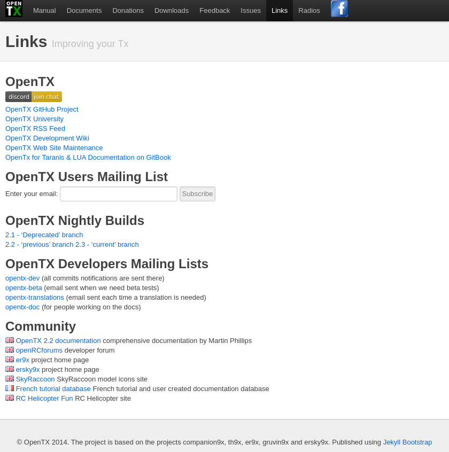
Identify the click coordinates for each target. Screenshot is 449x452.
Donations (128, 10)
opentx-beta (23, 288)
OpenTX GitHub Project (42, 109)
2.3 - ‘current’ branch (107, 244)
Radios (309, 10)
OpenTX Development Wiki (47, 138)
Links (280, 10)
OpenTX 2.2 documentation (58, 341)
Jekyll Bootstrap (407, 442)
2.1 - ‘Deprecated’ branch (44, 235)
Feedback (214, 10)
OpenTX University (34, 119)
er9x (22, 360)
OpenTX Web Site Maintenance (54, 148)
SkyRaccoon (35, 379)
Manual (44, 10)
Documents (84, 10)
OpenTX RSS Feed (35, 128)
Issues (251, 10)
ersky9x (28, 369)
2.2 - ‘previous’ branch (39, 244)
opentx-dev (22, 278)
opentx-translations (34, 297)
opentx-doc (22, 307)
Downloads (171, 10)
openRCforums (39, 350)
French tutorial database (53, 389)
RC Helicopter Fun (44, 398)
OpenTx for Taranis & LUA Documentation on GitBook (88, 157)
